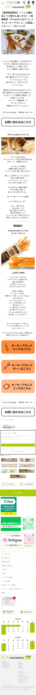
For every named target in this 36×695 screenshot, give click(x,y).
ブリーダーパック (6, 554)
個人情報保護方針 (6, 665)
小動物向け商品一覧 (6, 565)
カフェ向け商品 (5, 581)
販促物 (3, 592)
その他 (3, 573)
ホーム (19, 661)
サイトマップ (5, 667)
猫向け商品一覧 (5, 561)
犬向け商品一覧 (5, 558)
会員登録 (4, 661)
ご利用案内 (20, 663)
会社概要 (20, 665)
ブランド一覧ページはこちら (18, 451)
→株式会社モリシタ (22, 682)
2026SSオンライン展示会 (8, 585)
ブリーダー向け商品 (6, 577)
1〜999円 (4, 569)
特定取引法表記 (5, 663)
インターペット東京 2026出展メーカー (12, 589)
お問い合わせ (21, 667)
